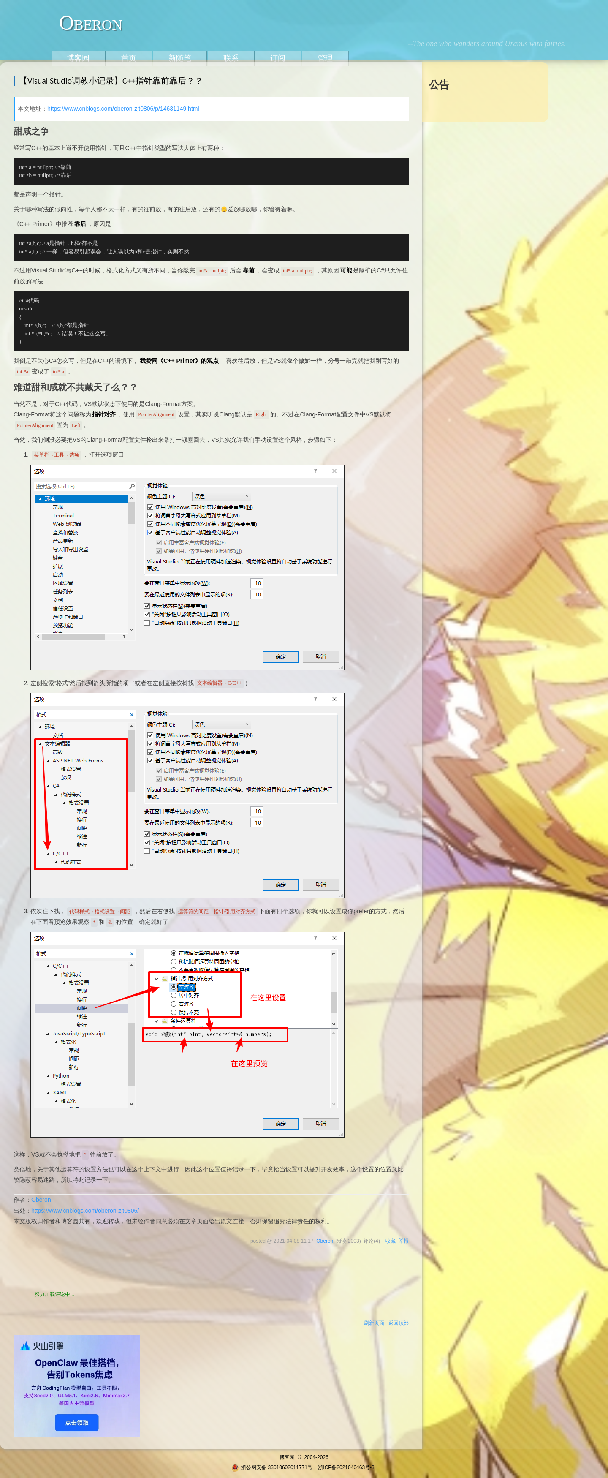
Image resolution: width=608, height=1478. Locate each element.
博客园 (78, 58)
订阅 (277, 58)
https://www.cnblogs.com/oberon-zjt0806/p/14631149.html (123, 108)
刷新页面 (374, 1323)
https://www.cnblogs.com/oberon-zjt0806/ (85, 1210)
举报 (404, 1241)
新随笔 (179, 58)
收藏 (390, 1241)
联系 (231, 58)
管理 (325, 58)
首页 (128, 58)
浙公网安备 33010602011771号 (271, 1467)
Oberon (90, 22)
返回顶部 (398, 1323)
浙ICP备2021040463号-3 (346, 1467)
